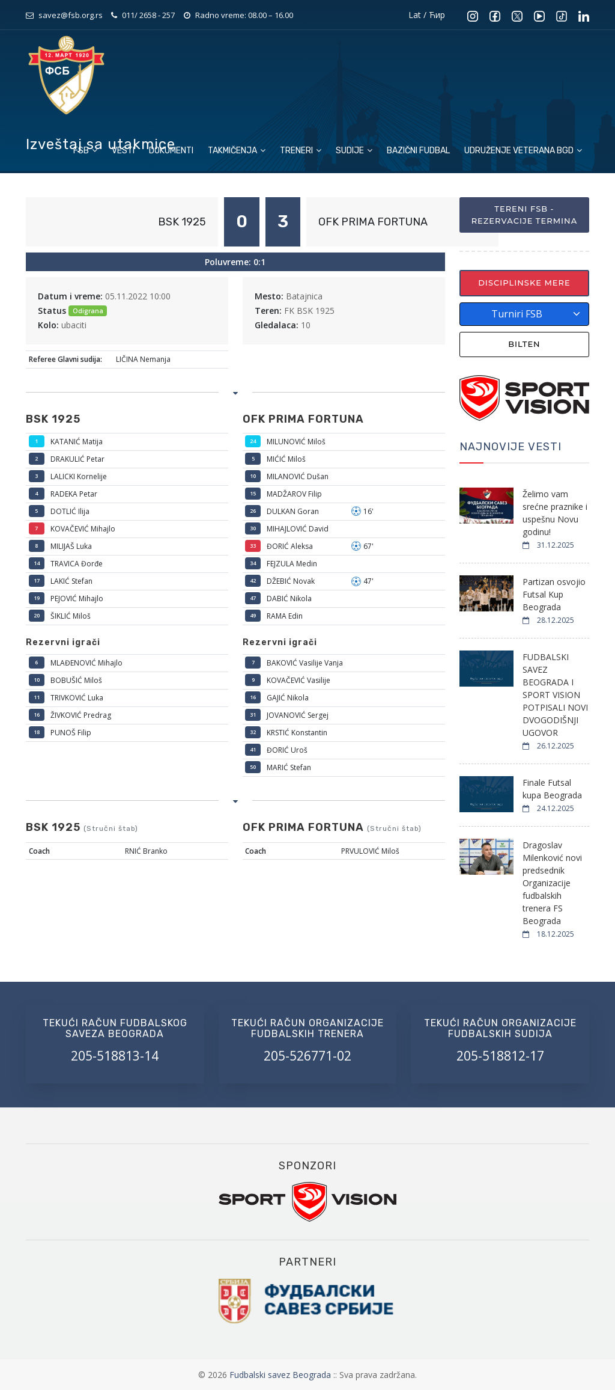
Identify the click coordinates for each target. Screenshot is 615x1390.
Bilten (524, 344)
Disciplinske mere (524, 282)
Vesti (123, 150)
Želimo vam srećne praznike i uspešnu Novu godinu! (555, 512)
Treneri (300, 150)
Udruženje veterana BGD (523, 150)
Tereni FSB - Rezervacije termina (524, 214)
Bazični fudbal (418, 150)
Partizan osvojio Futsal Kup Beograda (554, 594)
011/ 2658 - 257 (148, 15)
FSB (85, 150)
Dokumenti (171, 150)
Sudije (354, 150)
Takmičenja (236, 150)
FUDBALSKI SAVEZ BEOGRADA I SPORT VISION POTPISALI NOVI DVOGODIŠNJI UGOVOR (555, 694)
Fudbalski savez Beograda (281, 1374)
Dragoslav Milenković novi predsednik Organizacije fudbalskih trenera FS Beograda (552, 882)
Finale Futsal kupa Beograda (552, 789)
